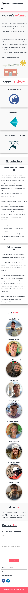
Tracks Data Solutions (12, 3)
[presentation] (14, 553)
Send (14, 560)
